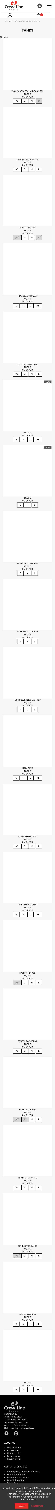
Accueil (8, 21)
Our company (14, 1448)
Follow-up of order (16, 1474)
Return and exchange (18, 1477)
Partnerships (13, 1456)
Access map (13, 1450)
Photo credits (14, 1453)
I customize (37, 1506)
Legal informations (16, 1480)
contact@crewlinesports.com (22, 1428)
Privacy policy (14, 1459)
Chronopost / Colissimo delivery (23, 1472)
